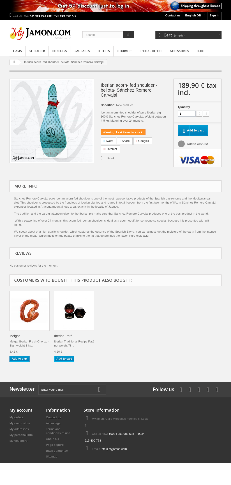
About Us (52, 439)
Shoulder (37, 51)
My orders (16, 417)
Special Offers (151, 51)
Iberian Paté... (109, 336)
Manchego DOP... (22, 336)
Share (125, 141)
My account (20, 410)
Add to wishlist (197, 144)
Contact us (172, 15)
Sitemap (52, 456)
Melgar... (60, 336)
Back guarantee (57, 450)
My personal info (21, 435)
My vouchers (18, 440)
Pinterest (110, 149)
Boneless (59, 51)
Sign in (214, 15)
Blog (200, 51)
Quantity (184, 107)
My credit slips (19, 423)
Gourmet (124, 51)
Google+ (142, 141)
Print (110, 158)
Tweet (108, 141)
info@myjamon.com (114, 449)
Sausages (82, 51)
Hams (17, 51)
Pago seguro (55, 444)
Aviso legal (53, 423)
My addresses (19, 429)
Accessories (179, 51)
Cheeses (103, 51)
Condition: (108, 105)
